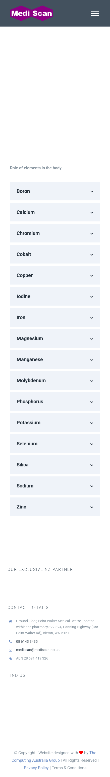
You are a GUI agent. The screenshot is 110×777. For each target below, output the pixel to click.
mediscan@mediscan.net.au (38, 650)
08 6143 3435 (27, 641)
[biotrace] (33, 579)
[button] (55, 191)
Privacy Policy (36, 767)
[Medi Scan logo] (31, 7)
